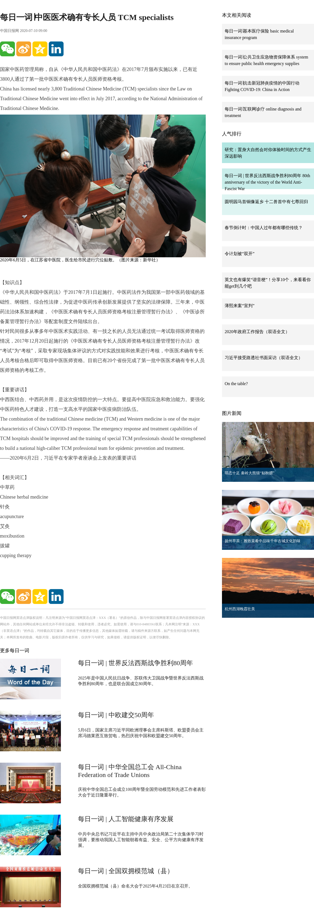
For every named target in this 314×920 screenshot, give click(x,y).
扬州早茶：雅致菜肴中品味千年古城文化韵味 (262, 541)
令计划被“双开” (239, 253)
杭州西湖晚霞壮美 (240, 609)
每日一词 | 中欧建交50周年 (116, 715)
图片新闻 (231, 413)
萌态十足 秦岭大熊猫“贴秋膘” (249, 473)
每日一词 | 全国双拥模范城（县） (126, 871)
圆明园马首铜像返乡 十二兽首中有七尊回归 (266, 201)
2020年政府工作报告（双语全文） (257, 331)
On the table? (236, 383)
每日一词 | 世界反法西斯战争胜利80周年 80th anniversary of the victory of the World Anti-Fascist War (267, 182)
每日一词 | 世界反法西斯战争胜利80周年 (135, 663)
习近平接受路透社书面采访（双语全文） (264, 357)
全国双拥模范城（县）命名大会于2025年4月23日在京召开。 (135, 886)
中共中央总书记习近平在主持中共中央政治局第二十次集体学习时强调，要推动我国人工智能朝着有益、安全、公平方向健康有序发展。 (141, 840)
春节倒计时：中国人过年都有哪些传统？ (264, 227)
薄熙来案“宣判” (239, 305)
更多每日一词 (14, 650)
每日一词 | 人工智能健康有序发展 (126, 819)
